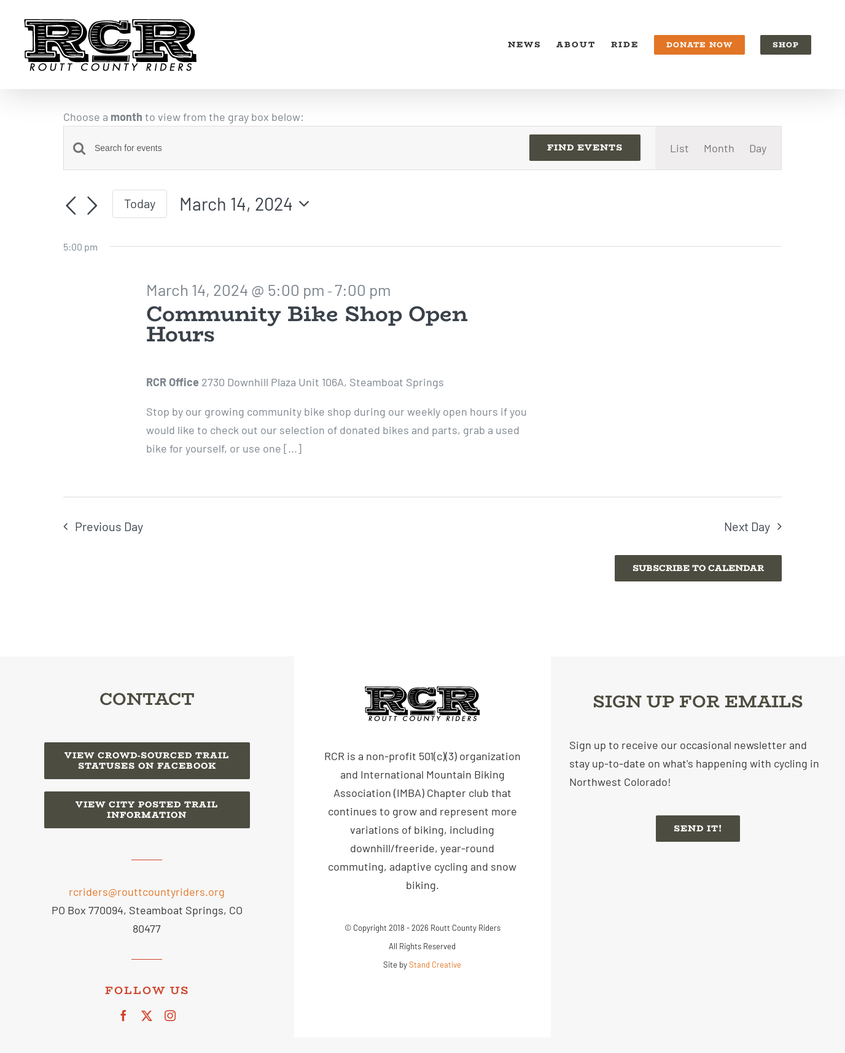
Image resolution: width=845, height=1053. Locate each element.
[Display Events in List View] (679, 147)
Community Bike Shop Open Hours (306, 324)
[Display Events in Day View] (757, 147)
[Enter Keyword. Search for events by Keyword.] (305, 148)
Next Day (747, 526)
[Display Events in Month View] (719, 147)
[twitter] (146, 1015)
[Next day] (92, 205)
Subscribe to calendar (698, 568)
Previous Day (109, 526)
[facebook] (123, 1015)
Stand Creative (435, 964)
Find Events (585, 147)
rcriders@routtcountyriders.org (147, 891)
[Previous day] (70, 205)
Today (139, 203)
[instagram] (170, 1015)
